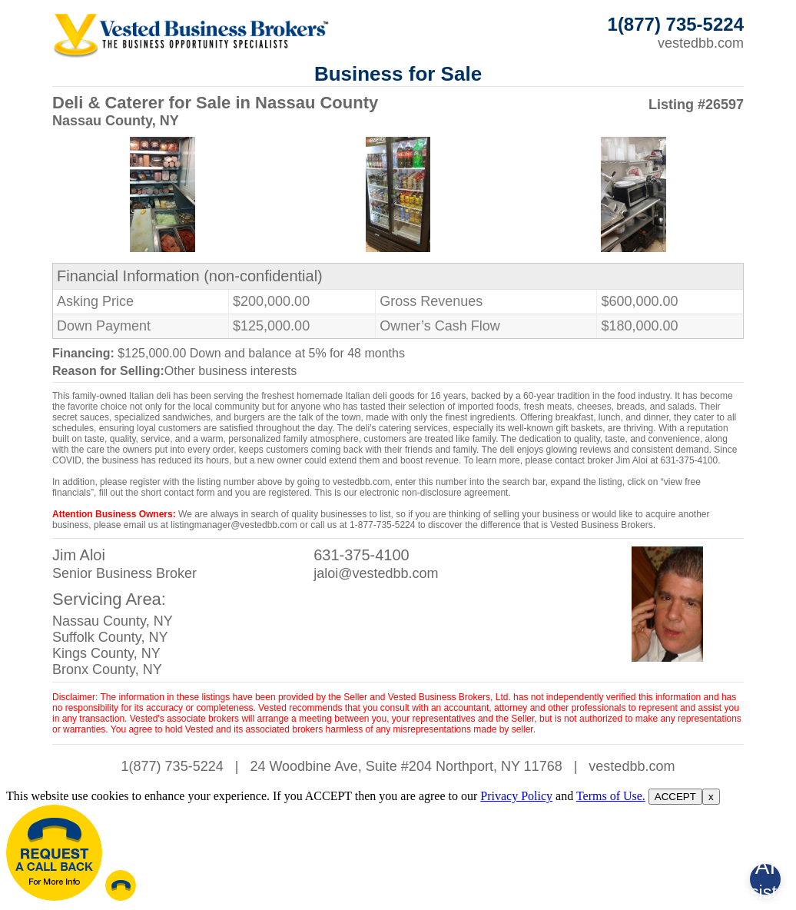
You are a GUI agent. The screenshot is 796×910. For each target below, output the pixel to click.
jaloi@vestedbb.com (375, 573)
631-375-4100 (361, 554)
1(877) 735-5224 (172, 766)
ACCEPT (675, 796)
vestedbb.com (701, 43)
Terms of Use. (610, 795)
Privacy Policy (516, 795)
